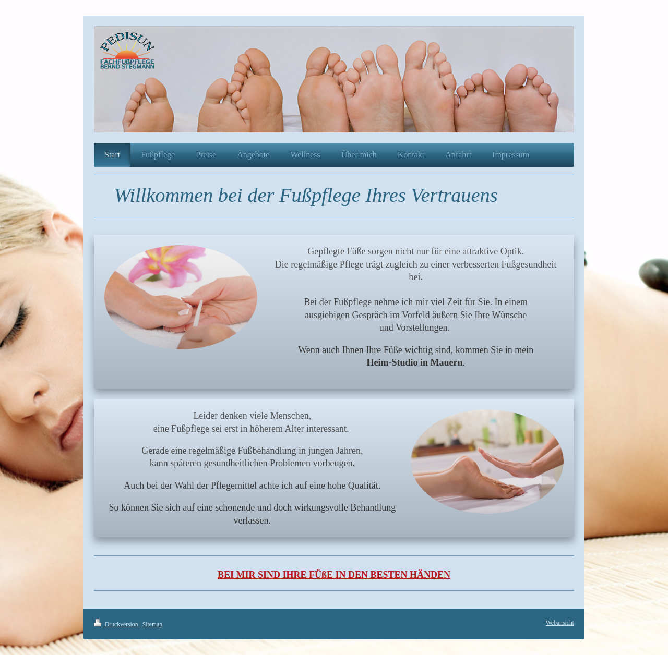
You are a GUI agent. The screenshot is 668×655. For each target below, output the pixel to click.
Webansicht (560, 623)
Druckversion (116, 624)
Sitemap (152, 624)
